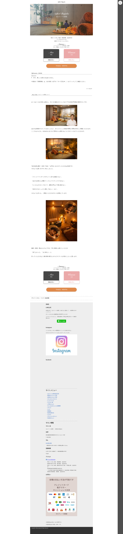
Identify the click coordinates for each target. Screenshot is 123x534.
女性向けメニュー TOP (52, 397)
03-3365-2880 (49, 443)
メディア (49, 407)
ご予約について (50, 404)
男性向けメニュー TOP (52, 395)
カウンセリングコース (52, 398)
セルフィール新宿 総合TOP (53, 393)
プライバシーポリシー (52, 416)
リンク (48, 409)
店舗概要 (59, 405)
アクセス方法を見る (51, 459)
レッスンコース (50, 400)
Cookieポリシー (50, 417)
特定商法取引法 (50, 412)
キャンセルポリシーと (52, 405)
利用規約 (49, 411)
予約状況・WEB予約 (61, 66)
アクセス (49, 414)
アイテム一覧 (50, 402)
